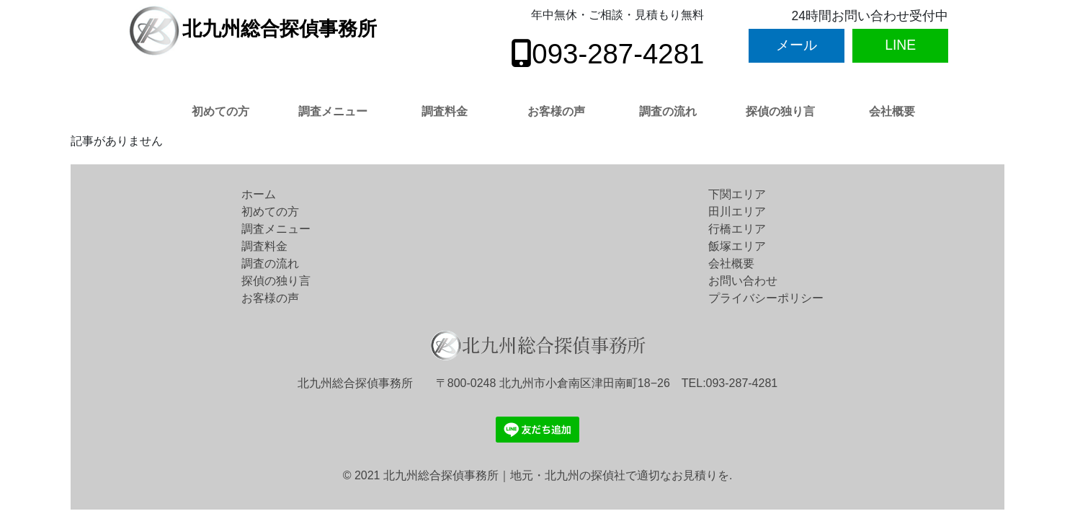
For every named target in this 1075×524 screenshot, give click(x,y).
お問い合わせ (742, 281)
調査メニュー (332, 111)
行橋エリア (737, 229)
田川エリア (737, 211)
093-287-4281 (607, 53)
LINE (900, 45)
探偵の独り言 (780, 111)
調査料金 (444, 111)
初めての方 (220, 111)
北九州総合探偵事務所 (252, 29)
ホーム (258, 194)
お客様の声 (556, 111)
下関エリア (737, 194)
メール (796, 45)
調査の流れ (668, 111)
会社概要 (892, 111)
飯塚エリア (737, 246)
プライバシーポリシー (766, 298)
